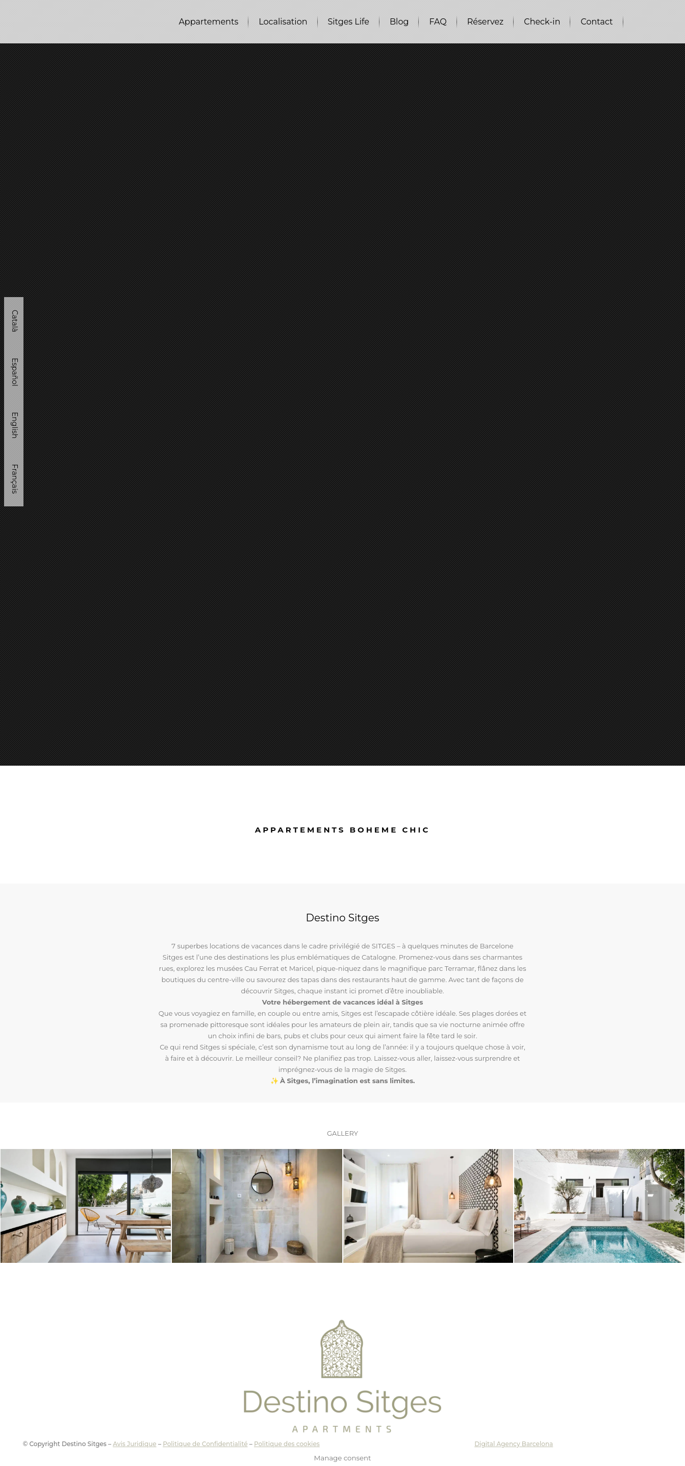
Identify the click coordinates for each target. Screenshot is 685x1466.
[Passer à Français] (13, 478)
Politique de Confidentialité (205, 1444)
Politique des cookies (287, 1444)
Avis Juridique (134, 1444)
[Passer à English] (13, 425)
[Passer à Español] (13, 372)
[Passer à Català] (13, 321)
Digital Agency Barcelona (513, 1444)
